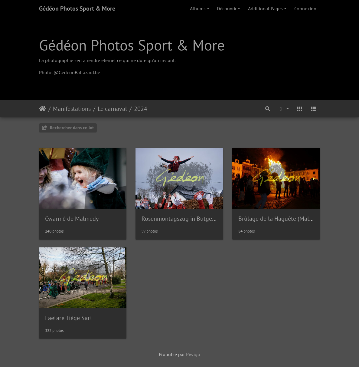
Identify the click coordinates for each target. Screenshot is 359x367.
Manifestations (72, 109)
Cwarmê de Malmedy (72, 219)
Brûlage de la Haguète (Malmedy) (281, 219)
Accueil (42, 108)
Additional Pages (265, 8)
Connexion (305, 8)
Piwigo (193, 354)
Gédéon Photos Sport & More (77, 8)
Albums (198, 8)
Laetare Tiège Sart (68, 318)
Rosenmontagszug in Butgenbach (185, 219)
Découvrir (227, 8)
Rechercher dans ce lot (68, 128)
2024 (140, 109)
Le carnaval (112, 109)
